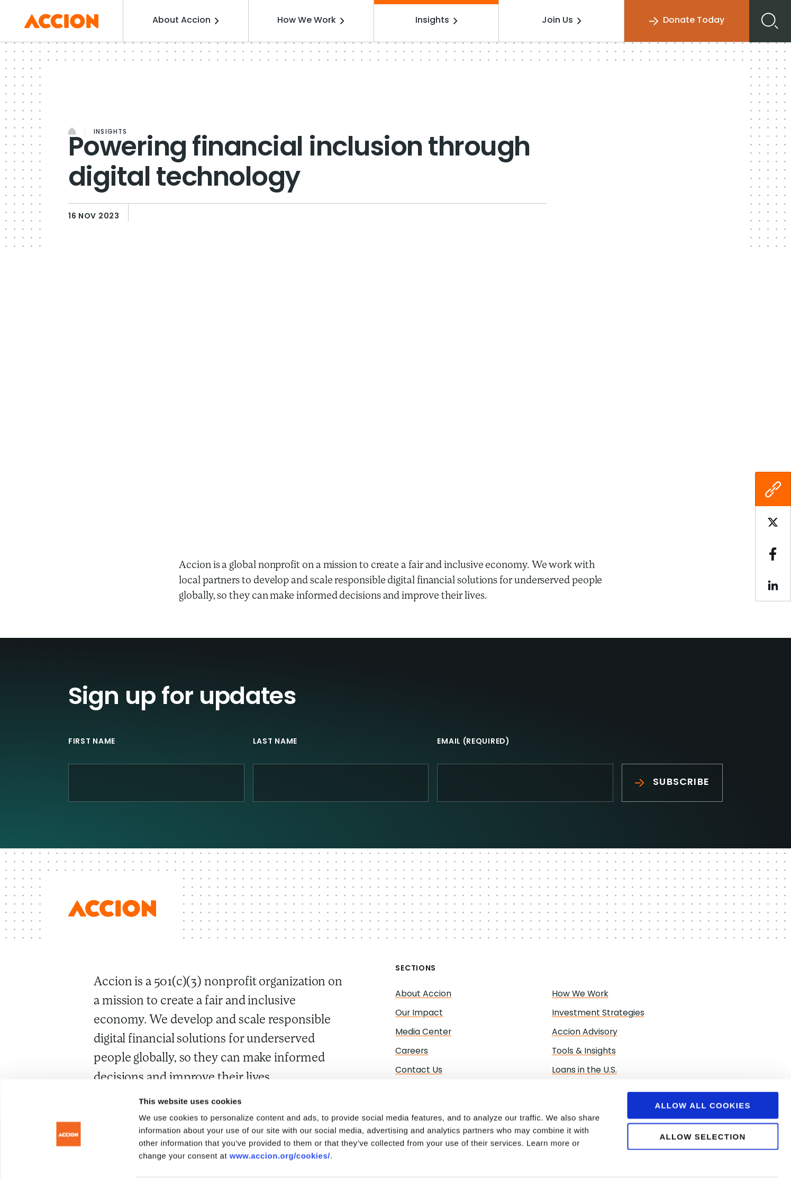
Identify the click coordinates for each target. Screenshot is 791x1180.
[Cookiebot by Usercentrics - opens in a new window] (68, 1159)
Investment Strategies (598, 1013)
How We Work (312, 20)
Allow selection (703, 1097)
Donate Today (686, 20)
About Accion (187, 20)
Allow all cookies (702, 1066)
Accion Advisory (585, 1032)
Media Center (423, 1032)
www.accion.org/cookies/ (280, 1116)
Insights (437, 20)
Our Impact (419, 1013)
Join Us (561, 20)
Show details (555, 1159)
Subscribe (672, 782)
